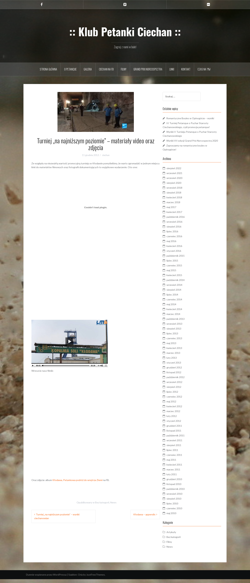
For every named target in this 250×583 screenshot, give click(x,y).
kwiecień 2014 (181, 312)
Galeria (88, 69)
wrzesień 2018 (181, 191)
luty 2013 (178, 361)
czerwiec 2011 (181, 458)
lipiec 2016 (179, 235)
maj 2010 (178, 517)
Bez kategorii (102, 502)
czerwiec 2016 (181, 240)
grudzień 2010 (180, 482)
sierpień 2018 (180, 196)
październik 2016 (182, 220)
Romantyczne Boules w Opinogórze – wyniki (196, 118)
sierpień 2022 (180, 172)
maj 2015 (178, 274)
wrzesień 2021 (181, 176)
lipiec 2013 (179, 337)
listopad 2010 (180, 487)
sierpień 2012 (180, 390)
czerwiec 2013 (181, 342)
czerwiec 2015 (181, 269)
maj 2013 (178, 346)
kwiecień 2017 (181, 215)
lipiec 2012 (179, 395)
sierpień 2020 (180, 186)
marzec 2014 (180, 317)
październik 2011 (182, 439)
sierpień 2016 (180, 230)
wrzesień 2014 (181, 288)
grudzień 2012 (180, 371)
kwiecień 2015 (181, 278)
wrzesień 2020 (181, 181)
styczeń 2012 (180, 424)
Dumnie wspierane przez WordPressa (46, 578)
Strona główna (48, 69)
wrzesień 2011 (181, 444)
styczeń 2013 (180, 366)
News (113, 502)
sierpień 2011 (180, 448)
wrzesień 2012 (181, 385)
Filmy (123, 69)
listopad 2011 (180, 434)
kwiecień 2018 (181, 201)
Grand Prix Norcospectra (148, 69)
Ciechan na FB (106, 69)
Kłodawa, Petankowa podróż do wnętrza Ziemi (77, 480)
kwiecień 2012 (181, 410)
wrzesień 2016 (181, 225)
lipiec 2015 (179, 264)
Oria (80, 578)
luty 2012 (178, 419)
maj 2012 (178, 405)
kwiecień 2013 (181, 351)
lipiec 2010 (179, 507)
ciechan (106, 155)
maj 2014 (178, 308)
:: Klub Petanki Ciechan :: (125, 31)
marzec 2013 (180, 356)
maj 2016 (178, 244)
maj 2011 (178, 463)
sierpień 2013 (180, 332)
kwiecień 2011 (181, 468)
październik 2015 (182, 259)
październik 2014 (182, 283)
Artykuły (177, 535)
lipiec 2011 (179, 453)
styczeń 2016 (180, 254)
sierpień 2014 (180, 293)
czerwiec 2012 (181, 400)
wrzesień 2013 (181, 327)
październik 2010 (182, 492)
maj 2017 (178, 210)
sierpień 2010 (180, 502)
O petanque (70, 69)
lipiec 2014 (179, 298)
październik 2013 (182, 322)
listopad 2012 (180, 376)
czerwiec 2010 (181, 512)
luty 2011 (178, 478)
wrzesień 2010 (181, 497)
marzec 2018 (180, 206)
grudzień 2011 (180, 429)
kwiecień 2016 (181, 249)
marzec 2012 (180, 414)
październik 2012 (182, 380)
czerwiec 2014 (181, 303)
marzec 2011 (180, 473)
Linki (171, 69)
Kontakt (185, 69)
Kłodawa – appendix (144, 514)
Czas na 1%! (204, 69)
